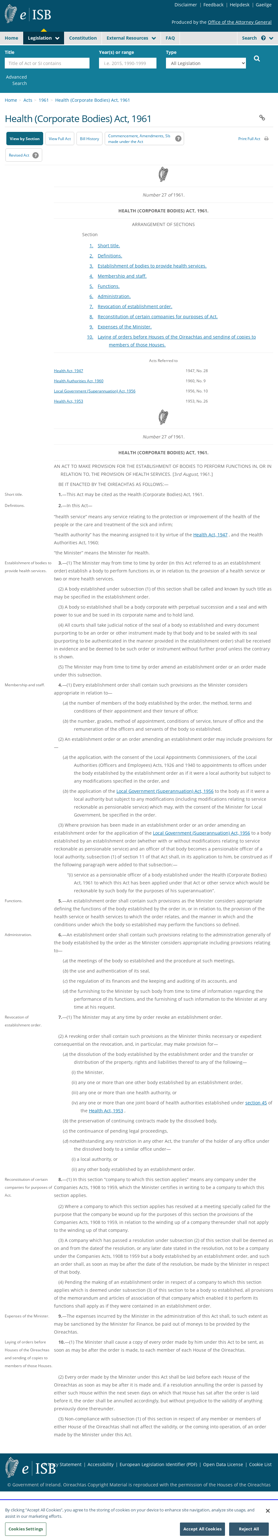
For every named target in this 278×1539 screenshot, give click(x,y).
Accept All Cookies (202, 1531)
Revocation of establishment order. (135, 306)
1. (91, 245)
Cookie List (260, 1464)
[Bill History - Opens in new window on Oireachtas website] (89, 138)
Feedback (213, 5)
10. (90, 337)
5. (91, 286)
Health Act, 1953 (68, 401)
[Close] (268, 1513)
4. (91, 276)
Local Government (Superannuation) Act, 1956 (95, 390)
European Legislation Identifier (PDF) (158, 1464)
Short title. (109, 245)
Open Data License (223, 1464)
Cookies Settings (26, 1531)
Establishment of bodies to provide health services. (152, 266)
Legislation (40, 38)
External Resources (127, 38)
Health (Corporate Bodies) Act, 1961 (92, 100)
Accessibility (101, 1464)
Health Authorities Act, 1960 (78, 380)
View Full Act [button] (60, 138)
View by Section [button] (25, 138)
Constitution (83, 38)
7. (91, 306)
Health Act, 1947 (68, 370)
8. (91, 317)
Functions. (109, 286)
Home (11, 38)
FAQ (170, 38)
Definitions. (110, 256)
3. (91, 266)
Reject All (249, 1531)
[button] (262, 117)
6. (91, 296)
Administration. (114, 296)
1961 (44, 100)
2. (91, 256)
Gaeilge (264, 5)
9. (91, 327)
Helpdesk (239, 5)
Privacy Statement (62, 1464)
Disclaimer (186, 5)
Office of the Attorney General (240, 22)
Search (254, 38)
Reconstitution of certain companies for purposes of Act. (158, 317)
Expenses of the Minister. (125, 327)
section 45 (256, 1103)
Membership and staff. (122, 276)
